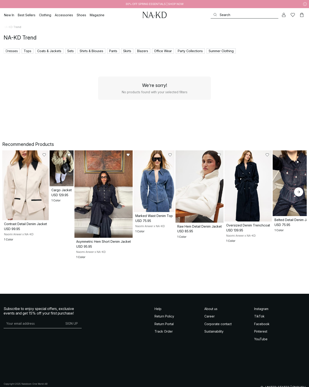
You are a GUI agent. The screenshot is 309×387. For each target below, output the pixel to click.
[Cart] (301, 15)
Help (157, 334)
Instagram (261, 334)
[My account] (283, 15)
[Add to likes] (73, 154)
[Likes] (292, 15)
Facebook (262, 349)
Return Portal (164, 349)
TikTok (259, 341)
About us (210, 334)
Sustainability (214, 357)
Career (209, 341)
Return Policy (164, 341)
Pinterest (260, 357)
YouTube (260, 364)
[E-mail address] (33, 348)
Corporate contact (218, 349)
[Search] (244, 14)
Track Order (163, 357)
